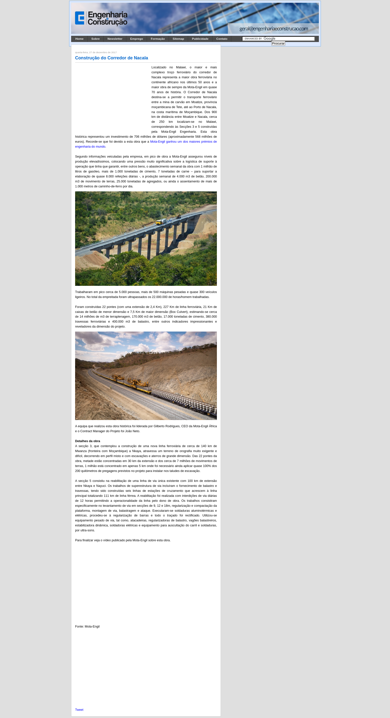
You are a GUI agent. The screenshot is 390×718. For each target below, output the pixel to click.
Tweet (79, 710)
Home (79, 39)
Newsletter (114, 39)
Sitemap (178, 39)
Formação (158, 39)
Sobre (95, 39)
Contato (222, 39)
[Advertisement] (112, 98)
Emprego (136, 39)
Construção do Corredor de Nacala (111, 57)
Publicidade (200, 39)
